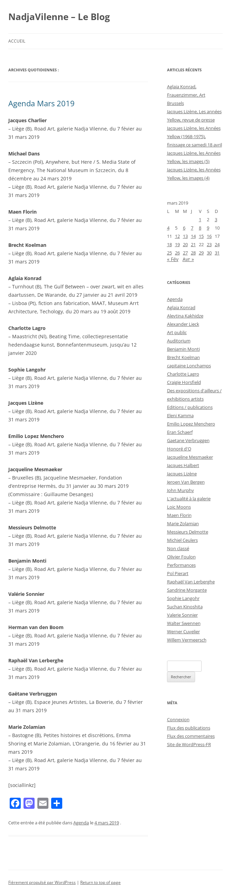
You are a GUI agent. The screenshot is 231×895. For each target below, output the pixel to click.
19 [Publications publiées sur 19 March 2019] (177, 244)
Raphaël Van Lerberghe (191, 582)
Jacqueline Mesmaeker (190, 457)
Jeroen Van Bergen (186, 482)
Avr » (188, 259)
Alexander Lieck (183, 324)
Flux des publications (188, 728)
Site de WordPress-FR (189, 744)
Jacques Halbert (183, 465)
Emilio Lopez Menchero (191, 424)
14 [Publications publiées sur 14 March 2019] (193, 236)
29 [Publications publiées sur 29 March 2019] (201, 253)
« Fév (172, 259)
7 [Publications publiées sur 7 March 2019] (192, 228)
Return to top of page (100, 882)
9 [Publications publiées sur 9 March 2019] (208, 228)
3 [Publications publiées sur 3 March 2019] (216, 219)
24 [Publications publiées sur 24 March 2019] (217, 244)
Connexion (178, 719)
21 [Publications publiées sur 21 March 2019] (193, 244)
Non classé (178, 548)
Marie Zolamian (183, 523)
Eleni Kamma (180, 415)
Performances (181, 565)
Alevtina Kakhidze (185, 316)
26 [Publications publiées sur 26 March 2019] (177, 253)
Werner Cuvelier (183, 631)
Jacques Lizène (182, 474)
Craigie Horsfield (184, 382)
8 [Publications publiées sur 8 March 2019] (200, 228)
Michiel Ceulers (182, 540)
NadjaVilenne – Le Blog (59, 16)
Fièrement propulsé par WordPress (42, 882)
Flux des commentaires (191, 736)
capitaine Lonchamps (189, 366)
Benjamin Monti (183, 349)
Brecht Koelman (183, 357)
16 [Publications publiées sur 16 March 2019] (209, 236)
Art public (177, 332)
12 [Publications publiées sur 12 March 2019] (177, 236)
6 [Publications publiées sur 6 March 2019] (184, 228)
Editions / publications (190, 407)
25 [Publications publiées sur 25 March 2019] (169, 253)
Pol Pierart (177, 573)
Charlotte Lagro (183, 374)
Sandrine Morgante (187, 590)
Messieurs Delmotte (187, 532)
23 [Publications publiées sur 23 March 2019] (209, 244)
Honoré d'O (179, 449)
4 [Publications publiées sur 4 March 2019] (168, 228)
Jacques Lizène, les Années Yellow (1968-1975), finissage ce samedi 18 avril (194, 136)
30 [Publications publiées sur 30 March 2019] (209, 253)
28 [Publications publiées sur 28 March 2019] (193, 253)
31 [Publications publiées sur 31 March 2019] (217, 253)
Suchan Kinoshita (185, 606)
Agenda (81, 823)
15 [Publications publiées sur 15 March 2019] (201, 236)
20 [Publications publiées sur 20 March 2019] (185, 244)
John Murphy (180, 490)
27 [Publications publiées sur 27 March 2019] (185, 253)
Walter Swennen (184, 623)
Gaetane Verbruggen (188, 440)
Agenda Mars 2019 (41, 103)
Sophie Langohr (183, 598)
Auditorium (179, 341)
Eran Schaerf (180, 432)
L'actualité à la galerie (189, 498)
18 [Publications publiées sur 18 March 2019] (169, 244)
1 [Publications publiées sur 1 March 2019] (200, 219)
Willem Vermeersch (186, 640)
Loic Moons (179, 507)
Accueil (16, 41)
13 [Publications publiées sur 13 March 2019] (185, 236)
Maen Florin (179, 515)
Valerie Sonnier (182, 615)
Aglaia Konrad (181, 307)
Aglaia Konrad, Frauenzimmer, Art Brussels (186, 94)
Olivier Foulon (181, 557)
